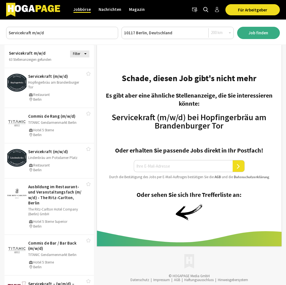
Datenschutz (139, 279)
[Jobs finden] (205, 9)
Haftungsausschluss (199, 279)
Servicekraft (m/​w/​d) (48, 76)
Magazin (137, 9)
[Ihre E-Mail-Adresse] (183, 166)
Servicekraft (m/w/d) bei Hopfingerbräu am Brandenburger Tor (189, 121)
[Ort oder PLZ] (177, 33)
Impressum (161, 279)
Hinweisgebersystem (233, 279)
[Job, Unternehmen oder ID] (62, 33)
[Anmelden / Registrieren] (217, 9)
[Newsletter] (194, 9)
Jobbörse (82, 9)
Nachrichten (110, 9)
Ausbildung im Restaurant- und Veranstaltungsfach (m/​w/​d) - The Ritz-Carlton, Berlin (54, 195)
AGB (217, 177)
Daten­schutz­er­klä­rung (251, 177)
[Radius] (221, 32)
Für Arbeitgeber (252, 10)
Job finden (258, 32)
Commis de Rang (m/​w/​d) (51, 116)
